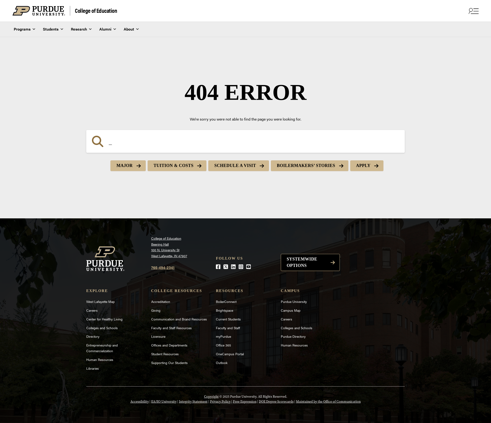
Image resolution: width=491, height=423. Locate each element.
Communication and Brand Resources (179, 319)
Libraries (92, 368)
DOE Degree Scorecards (276, 401)
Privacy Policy (220, 401)
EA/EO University (164, 401)
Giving (155, 310)
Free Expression (244, 401)
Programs (25, 29)
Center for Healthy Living (104, 319)
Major (124, 165)
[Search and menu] (473, 11)
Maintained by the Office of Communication (328, 401)
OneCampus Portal (230, 353)
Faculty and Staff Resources (171, 327)
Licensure (158, 336)
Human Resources (99, 359)
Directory (93, 336)
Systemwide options (302, 262)
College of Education (96, 10)
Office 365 (223, 345)
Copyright (211, 396)
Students (53, 29)
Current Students (228, 319)
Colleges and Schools (102, 327)
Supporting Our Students (169, 362)
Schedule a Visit (235, 165)
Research (81, 29)
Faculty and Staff (228, 327)
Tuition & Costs (174, 165)
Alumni (108, 29)
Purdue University (294, 301)
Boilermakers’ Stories (306, 165)
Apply (363, 165)
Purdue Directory (293, 336)
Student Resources (165, 353)
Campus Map (290, 310)
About (131, 29)
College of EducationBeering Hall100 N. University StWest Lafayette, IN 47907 (169, 247)
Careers (92, 310)
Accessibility (139, 401)
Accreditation (160, 301)
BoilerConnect (226, 301)
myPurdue (223, 336)
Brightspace (224, 310)
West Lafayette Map (100, 301)
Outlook (221, 362)
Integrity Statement (193, 401)
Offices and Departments (169, 345)
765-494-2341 (162, 267)
